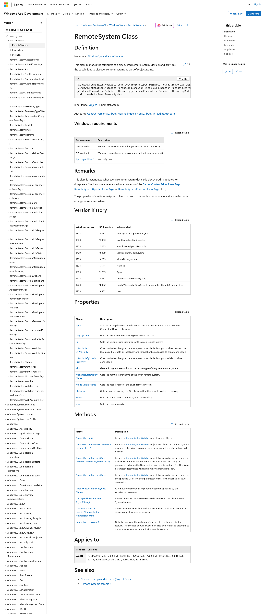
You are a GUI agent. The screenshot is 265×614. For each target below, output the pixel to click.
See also (228, 53)
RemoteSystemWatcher (138, 438)
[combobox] (23, 29)
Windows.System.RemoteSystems (126, 25)
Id (77, 341)
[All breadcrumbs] (77, 25)
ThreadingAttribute (164, 113)
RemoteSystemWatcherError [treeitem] (24, 386)
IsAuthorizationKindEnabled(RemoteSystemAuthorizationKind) (88, 512)
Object (93, 104)
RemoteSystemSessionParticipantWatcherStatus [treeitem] (26, 314)
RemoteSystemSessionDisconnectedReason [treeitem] (26, 196)
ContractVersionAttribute (101, 113)
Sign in (257, 4)
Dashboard (253, 13)
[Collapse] (41, 23)
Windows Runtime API (94, 25)
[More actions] (188, 25)
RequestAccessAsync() (87, 522)
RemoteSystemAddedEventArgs (161, 184)
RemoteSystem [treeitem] (20, 45)
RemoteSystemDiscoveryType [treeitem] (24, 106)
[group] (132, 89)
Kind (78, 368)
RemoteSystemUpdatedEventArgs (94, 189)
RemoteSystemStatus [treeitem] (20, 362)
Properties (229, 40)
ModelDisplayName (86, 384)
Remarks (228, 36)
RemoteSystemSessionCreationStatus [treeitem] (27, 178)
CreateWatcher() (84, 438)
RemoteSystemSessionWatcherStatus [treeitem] (27, 355)
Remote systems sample (95, 583)
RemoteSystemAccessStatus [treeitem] (24, 59)
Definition (229, 31)
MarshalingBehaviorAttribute (134, 113)
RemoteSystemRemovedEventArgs (138, 189)
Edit (187, 64)
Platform (80, 391)
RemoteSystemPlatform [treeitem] (21, 134)
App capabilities (84, 159)
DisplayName (82, 335)
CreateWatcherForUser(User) (90, 475)
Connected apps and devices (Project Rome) (106, 579)
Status (79, 397)
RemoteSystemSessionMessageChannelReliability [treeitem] (27, 269)
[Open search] (249, 5)
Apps (78, 325)
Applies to (229, 49)
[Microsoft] (6, 4)
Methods (229, 44)
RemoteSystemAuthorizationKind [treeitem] (26, 78)
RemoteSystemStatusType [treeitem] (22, 366)
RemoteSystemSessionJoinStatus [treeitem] (26, 253)
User (78, 403)
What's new (236, 13)
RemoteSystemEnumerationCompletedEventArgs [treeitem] (27, 118)
